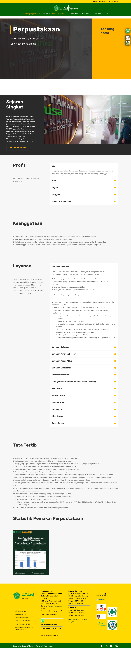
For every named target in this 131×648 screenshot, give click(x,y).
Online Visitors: (20, 610)
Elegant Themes (28, 645)
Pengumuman (103, 1)
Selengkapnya (18, 147)
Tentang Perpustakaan (31, 14)
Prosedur (46, 14)
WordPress (49, 645)
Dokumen (85, 14)
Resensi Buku (74, 14)
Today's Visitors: (20, 617)
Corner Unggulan (58, 14)
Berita (95, 1)
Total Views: (19, 620)
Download (97, 14)
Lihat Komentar (113, 1)
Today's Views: (20, 613)
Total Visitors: (19, 623)
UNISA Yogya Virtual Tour (49, 634)
